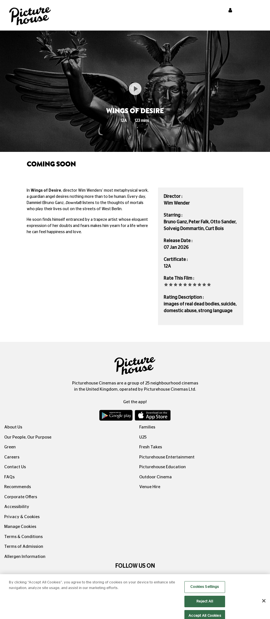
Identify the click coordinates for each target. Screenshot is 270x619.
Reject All (204, 605)
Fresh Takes (150, 447)
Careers (11, 457)
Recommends (17, 487)
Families (147, 427)
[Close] (264, 605)
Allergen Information (24, 557)
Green (10, 447)
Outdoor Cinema (155, 477)
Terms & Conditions (23, 537)
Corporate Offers (20, 497)
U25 (143, 437)
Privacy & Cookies (22, 517)
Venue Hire (149, 487)
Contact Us (15, 467)
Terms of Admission (23, 546)
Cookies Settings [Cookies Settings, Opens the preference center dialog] (204, 591)
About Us (13, 427)
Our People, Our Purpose (27, 437)
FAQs (9, 477)
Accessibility (16, 507)
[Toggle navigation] (258, 11)
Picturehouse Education (162, 467)
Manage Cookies (20, 527)
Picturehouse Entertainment (167, 457)
